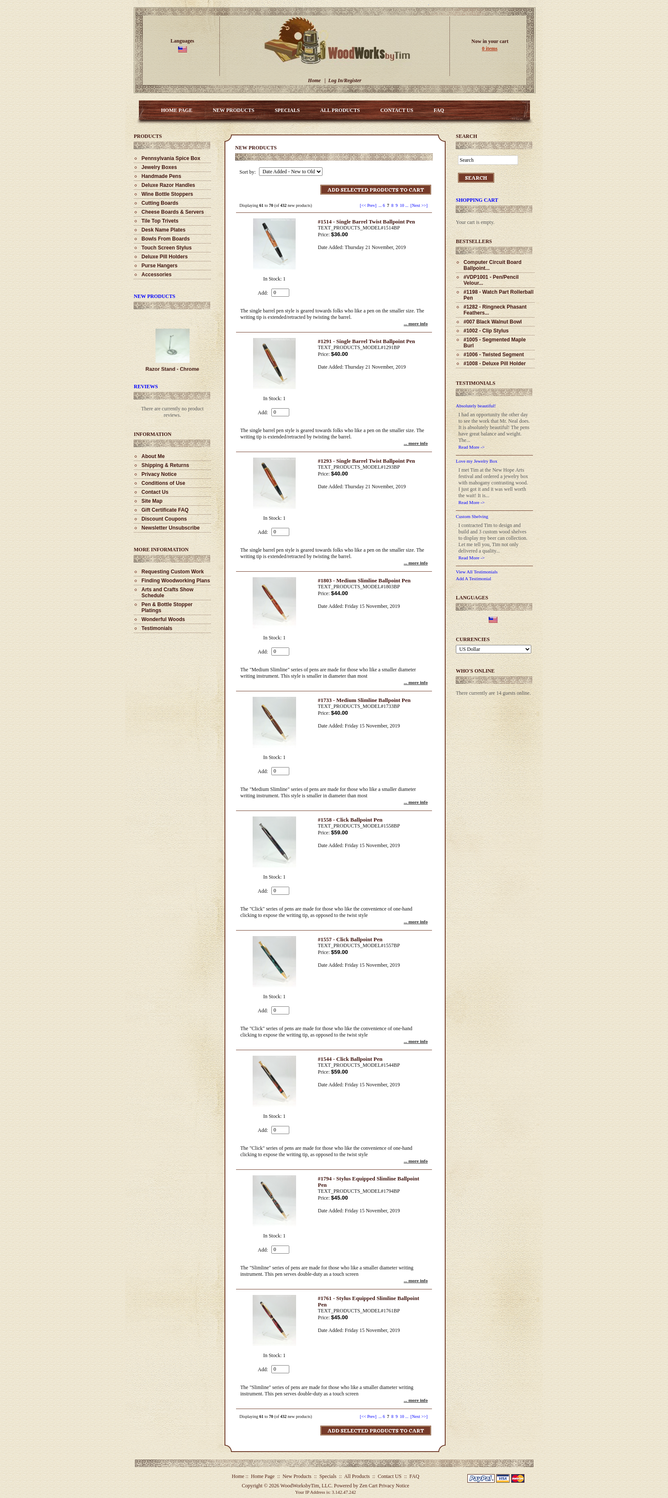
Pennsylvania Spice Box (170, 158)
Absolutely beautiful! (476, 405)
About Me (153, 456)
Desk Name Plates (163, 230)
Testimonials (156, 628)
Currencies (472, 639)
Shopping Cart (477, 200)
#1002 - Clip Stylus (486, 331)
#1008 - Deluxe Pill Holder (495, 364)
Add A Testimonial (473, 578)
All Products (340, 110)
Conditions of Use (163, 483)
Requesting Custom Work (172, 572)
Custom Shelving (472, 516)
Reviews (146, 387)
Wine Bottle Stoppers (167, 194)
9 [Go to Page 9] (397, 205)
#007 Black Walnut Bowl (493, 322)
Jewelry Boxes (159, 167)
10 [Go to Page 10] (402, 205)
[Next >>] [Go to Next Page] (419, 205)
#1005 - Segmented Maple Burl (495, 343)
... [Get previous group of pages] (380, 205)
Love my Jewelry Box (476, 461)
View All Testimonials (477, 571)
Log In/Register (344, 80)
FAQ (439, 110)
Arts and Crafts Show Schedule (167, 593)
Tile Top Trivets (160, 221)
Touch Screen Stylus (166, 248)
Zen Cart (368, 1486)
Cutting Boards (160, 203)
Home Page (176, 110)
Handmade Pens (161, 176)
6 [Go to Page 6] (384, 205)
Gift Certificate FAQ (165, 510)
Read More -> (471, 447)
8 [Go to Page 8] (393, 205)
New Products (233, 110)
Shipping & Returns (165, 465)
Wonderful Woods (163, 619)
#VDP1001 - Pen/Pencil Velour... (491, 280)
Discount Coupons (164, 519)
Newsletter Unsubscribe (170, 528)
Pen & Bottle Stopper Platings (167, 607)
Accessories (156, 275)
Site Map (151, 501)
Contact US (396, 110)
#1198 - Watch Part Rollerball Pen (498, 295)
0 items (489, 49)
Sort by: (248, 172)
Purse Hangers (159, 266)
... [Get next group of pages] (407, 205)
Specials (287, 110)
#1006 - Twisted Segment (494, 355)
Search (466, 136)
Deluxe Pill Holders (164, 257)
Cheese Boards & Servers (172, 212)
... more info (416, 323)
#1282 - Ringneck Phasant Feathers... (495, 310)
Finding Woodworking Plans (175, 581)
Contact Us (154, 492)
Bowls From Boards (165, 239)
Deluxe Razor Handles (168, 185)
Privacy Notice (159, 474)
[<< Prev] (368, 205)
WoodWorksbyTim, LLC (305, 1486)
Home (314, 80)
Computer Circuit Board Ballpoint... (492, 265)
